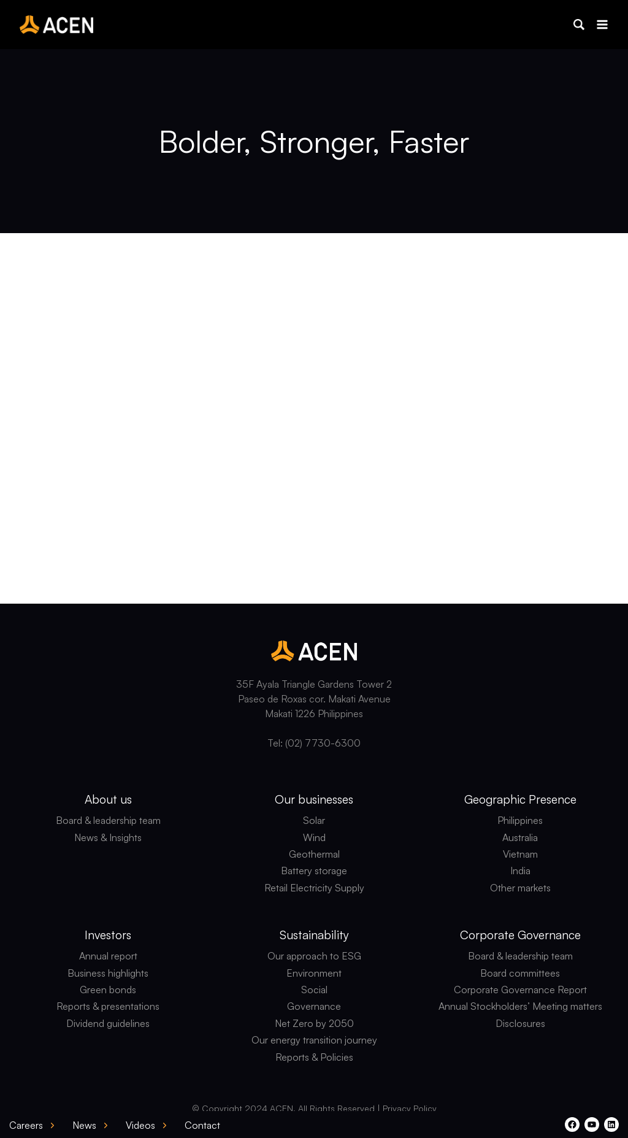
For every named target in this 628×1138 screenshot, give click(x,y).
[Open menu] (602, 24)
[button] (578, 24)
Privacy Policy (410, 1108)
